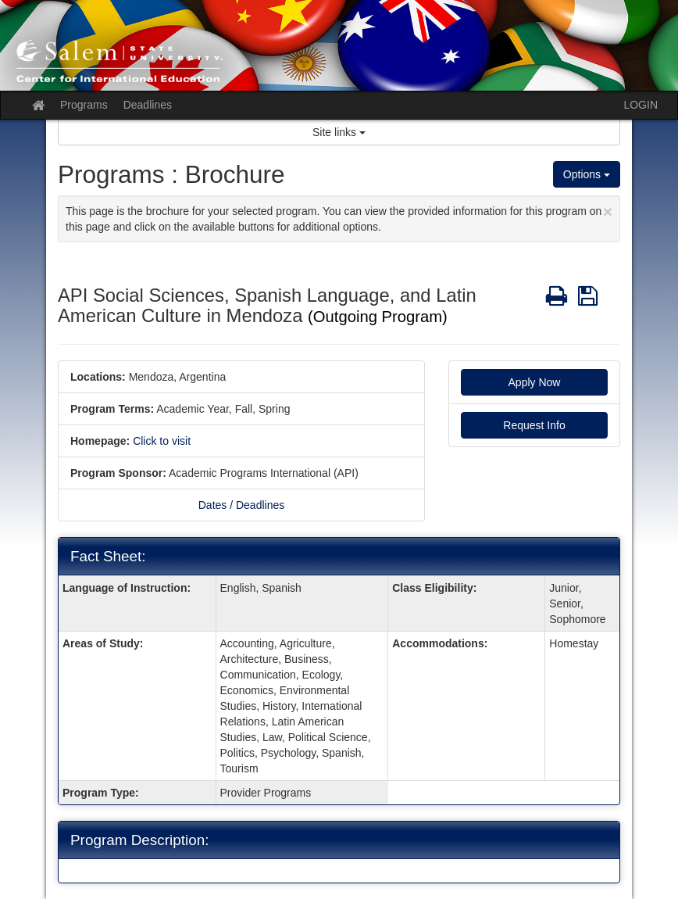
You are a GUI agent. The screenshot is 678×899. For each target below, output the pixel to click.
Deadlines (147, 104)
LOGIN (640, 104)
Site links (339, 132)
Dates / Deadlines (241, 505)
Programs (84, 104)
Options (586, 174)
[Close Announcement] (607, 211)
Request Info (534, 425)
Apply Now (534, 382)
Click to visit (162, 441)
